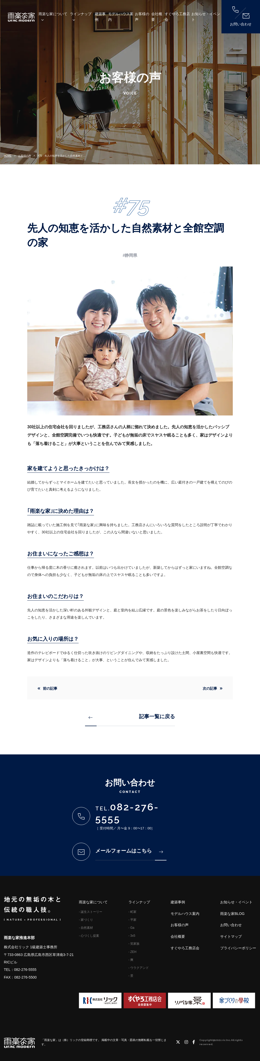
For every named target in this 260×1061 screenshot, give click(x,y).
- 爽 (130, 960)
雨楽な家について (53, 14)
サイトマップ (231, 936)
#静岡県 (130, 255)
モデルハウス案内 (120, 17)
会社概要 (156, 17)
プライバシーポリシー (238, 948)
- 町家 (132, 912)
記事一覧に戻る (132, 716)
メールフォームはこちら (129, 851)
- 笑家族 (134, 943)
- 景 (130, 976)
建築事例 (100, 17)
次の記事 (210, 688)
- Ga (131, 928)
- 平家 (132, 920)
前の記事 (50, 688)
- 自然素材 (86, 928)
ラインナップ (80, 14)
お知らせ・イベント (205, 17)
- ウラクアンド (138, 968)
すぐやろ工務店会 (177, 17)
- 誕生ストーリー (90, 912)
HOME (8, 155)
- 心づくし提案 (89, 935)
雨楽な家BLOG (232, 914)
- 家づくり (86, 920)
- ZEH (132, 952)
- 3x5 (131, 935)
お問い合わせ (240, 16)
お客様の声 (142, 17)
